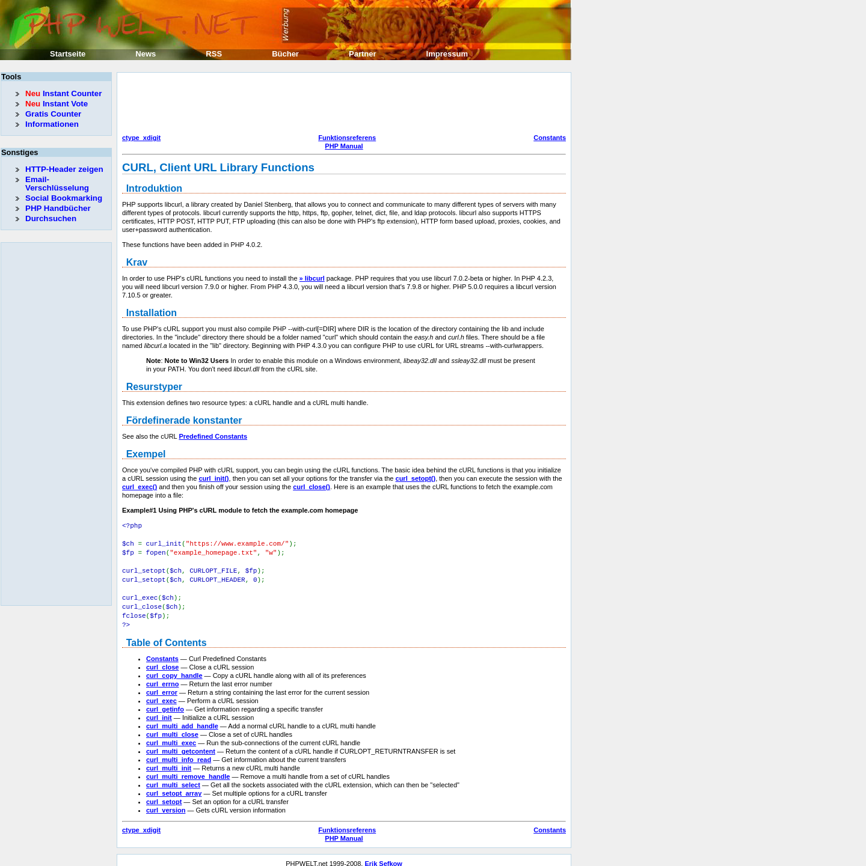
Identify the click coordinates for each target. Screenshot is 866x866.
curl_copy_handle (174, 668)
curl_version (165, 803)
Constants (549, 137)
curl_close (162, 659)
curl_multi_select (173, 777)
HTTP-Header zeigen (64, 169)
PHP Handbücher (58, 208)
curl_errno (162, 676)
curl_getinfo (165, 702)
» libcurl (312, 278)
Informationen (52, 124)
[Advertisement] (341, 105)
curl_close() (311, 486)
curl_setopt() (416, 478)
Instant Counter (63, 93)
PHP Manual (344, 146)
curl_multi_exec (171, 735)
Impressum (447, 53)
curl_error (161, 685)
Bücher (285, 53)
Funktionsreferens (347, 137)
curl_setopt (164, 794)
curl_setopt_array (173, 786)
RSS (214, 53)
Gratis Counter (53, 113)
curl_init (159, 710)
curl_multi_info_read (178, 752)
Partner (362, 53)
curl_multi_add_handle (182, 718)
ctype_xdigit (141, 137)
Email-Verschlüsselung (57, 183)
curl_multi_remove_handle (188, 769)
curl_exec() (139, 486)
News (145, 53)
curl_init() (213, 478)
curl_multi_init (168, 760)
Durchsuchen (50, 218)
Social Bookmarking (63, 198)
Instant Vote (56, 103)
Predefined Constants (213, 436)
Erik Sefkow (383, 856)
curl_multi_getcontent (180, 744)
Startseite (67, 53)
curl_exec (161, 693)
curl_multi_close (172, 727)
